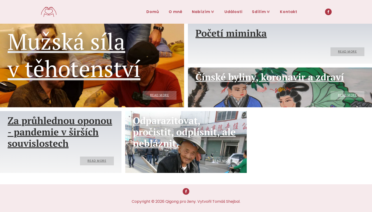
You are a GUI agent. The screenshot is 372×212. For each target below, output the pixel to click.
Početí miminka (231, 33)
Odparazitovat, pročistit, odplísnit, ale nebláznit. (184, 132)
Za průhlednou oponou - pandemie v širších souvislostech (60, 132)
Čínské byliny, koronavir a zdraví (269, 77)
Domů (152, 11)
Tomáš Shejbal (226, 201)
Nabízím (203, 11)
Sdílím (261, 11)
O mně (175, 11)
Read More (159, 95)
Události (233, 11)
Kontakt (289, 11)
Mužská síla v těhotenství (74, 54)
